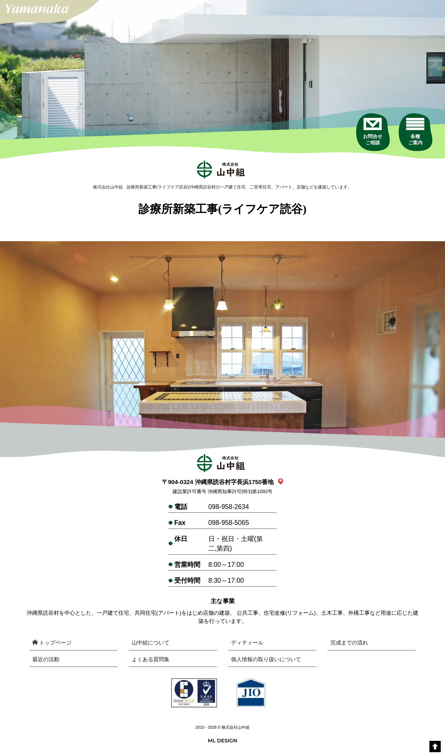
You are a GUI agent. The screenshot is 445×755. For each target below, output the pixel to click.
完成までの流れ (349, 643)
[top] (435, 746)
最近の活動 (45, 659)
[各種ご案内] (415, 131)
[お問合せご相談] (372, 131)
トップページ (52, 642)
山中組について (150, 643)
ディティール (247, 643)
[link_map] (280, 482)
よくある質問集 (150, 659)
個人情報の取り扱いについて (266, 659)
